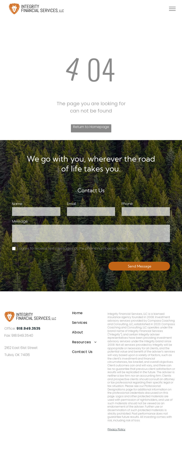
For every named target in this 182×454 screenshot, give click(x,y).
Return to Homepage (91, 126)
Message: (20, 221)
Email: (71, 203)
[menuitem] (86, 313)
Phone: (127, 203)
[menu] (172, 8)
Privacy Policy (116, 429)
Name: (17, 203)
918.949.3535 (28, 328)
